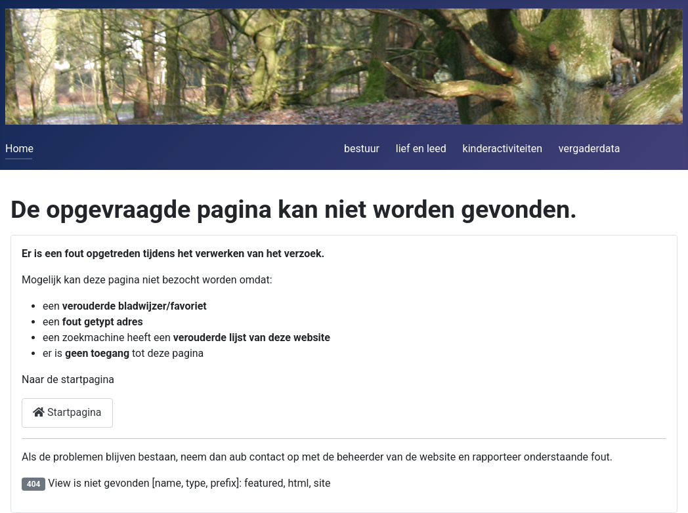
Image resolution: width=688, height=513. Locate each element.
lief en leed (421, 148)
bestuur (361, 148)
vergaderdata (589, 148)
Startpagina (67, 412)
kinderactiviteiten (502, 148)
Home (19, 148)
